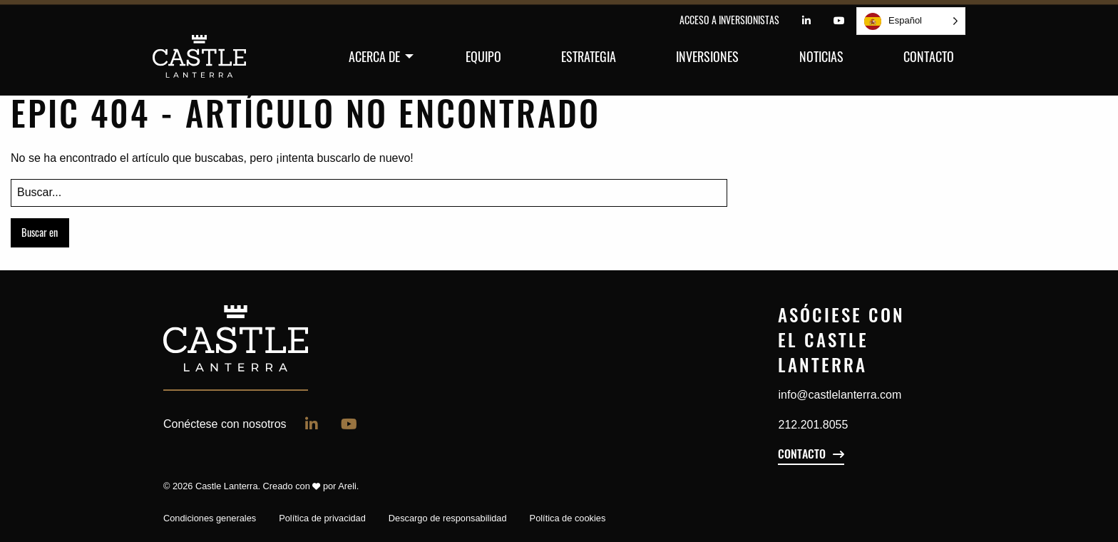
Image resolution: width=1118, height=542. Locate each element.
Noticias (821, 56)
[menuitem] (377, 56)
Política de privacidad (322, 518)
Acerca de (374, 56)
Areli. (348, 486)
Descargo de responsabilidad (448, 518)
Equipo (483, 56)
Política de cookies (568, 518)
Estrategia (588, 56)
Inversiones (707, 56)
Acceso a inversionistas (729, 19)
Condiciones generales (209, 518)
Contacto (928, 56)
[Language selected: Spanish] (910, 21)
